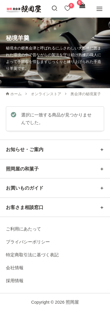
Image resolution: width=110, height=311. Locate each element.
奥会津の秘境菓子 (85, 94)
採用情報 (14, 280)
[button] (54, 9)
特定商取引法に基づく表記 (32, 255)
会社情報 (14, 267)
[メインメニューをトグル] (99, 8)
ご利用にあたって (23, 229)
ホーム (14, 94)
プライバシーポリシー (28, 242)
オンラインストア (46, 94)
